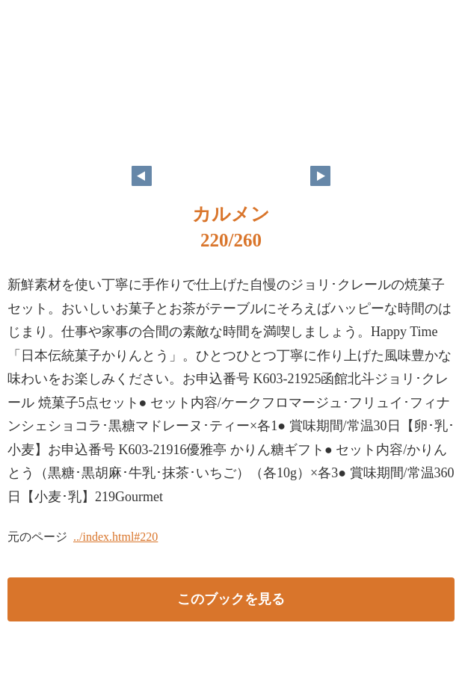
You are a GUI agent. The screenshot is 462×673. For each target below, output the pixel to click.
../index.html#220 (115, 536)
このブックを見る (231, 599)
